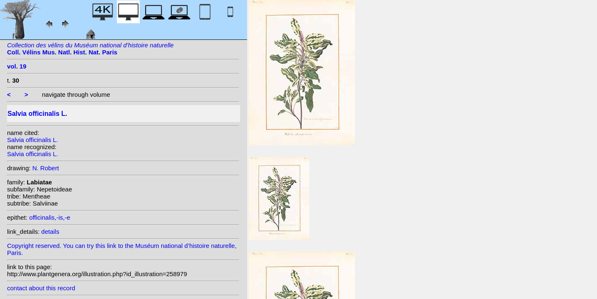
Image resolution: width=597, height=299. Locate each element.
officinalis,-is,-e (49, 217)
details (50, 231)
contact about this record (41, 288)
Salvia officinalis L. (32, 139)
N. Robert (45, 168)
